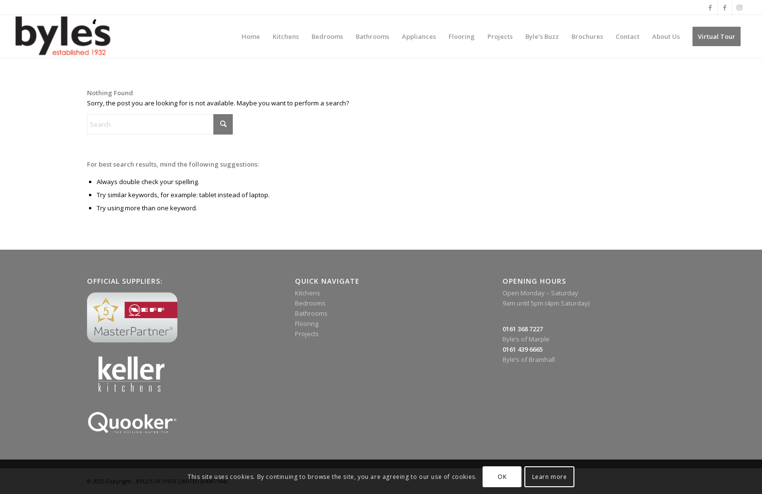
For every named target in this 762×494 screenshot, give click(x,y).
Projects (307, 333)
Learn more (549, 477)
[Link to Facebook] (710, 7)
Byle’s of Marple (526, 339)
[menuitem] (250, 36)
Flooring (306, 323)
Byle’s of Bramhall (528, 359)
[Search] (160, 124)
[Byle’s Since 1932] (63, 36)
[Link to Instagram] (739, 7)
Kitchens (307, 293)
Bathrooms (311, 313)
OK (502, 477)
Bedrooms (310, 303)
